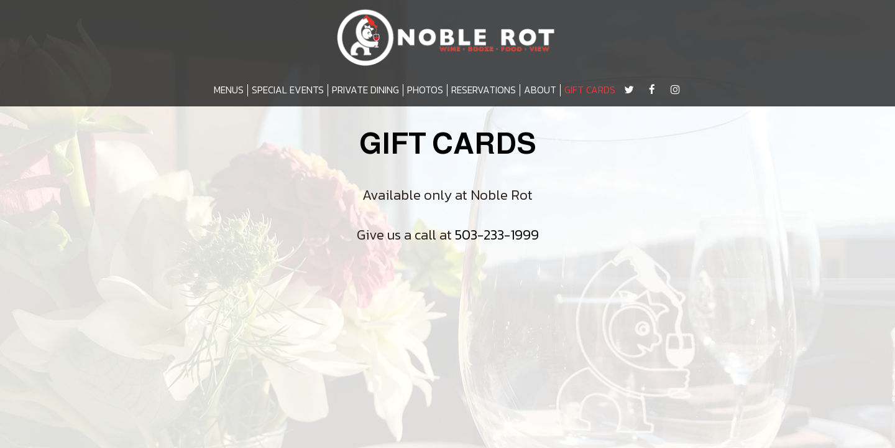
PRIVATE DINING (365, 90)
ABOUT (540, 90)
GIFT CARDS (589, 90)
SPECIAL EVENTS (288, 90)
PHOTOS (425, 90)
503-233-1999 (497, 234)
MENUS (229, 90)
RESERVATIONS (483, 90)
